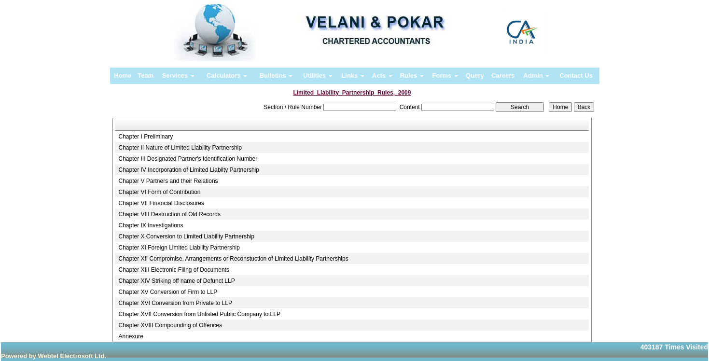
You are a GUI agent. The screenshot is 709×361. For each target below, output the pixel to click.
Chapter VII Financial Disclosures (161, 203)
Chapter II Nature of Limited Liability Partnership (179, 147)
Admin (536, 75)
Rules (412, 75)
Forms (445, 75)
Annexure (130, 336)
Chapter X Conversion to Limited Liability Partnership (186, 236)
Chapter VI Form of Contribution (159, 192)
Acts (382, 75)
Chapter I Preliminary (145, 136)
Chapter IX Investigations (150, 225)
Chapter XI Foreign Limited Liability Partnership (178, 247)
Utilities (318, 75)
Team (145, 75)
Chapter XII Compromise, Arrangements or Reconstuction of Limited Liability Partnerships (233, 258)
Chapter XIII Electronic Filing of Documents (173, 269)
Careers (502, 75)
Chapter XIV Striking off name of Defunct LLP (176, 281)
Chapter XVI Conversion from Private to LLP (175, 303)
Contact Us (576, 75)
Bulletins (276, 75)
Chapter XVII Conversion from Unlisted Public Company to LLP (199, 314)
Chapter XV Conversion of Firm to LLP (167, 292)
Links (352, 75)
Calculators (227, 75)
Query (475, 75)
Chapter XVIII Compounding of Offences (170, 325)
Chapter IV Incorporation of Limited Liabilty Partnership (188, 170)
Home (122, 75)
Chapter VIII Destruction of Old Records (169, 214)
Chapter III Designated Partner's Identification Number (187, 158)
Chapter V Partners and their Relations (168, 181)
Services (178, 75)
